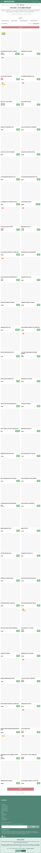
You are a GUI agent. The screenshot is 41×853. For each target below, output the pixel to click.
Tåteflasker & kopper (34, 20)
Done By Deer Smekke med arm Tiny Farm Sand (28, 603)
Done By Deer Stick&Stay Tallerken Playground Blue (9, 628)
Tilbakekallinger (4, 818)
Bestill (17, 53)
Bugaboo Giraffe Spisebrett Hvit (26, 428)
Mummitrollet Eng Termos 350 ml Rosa (7, 578)
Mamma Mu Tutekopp (24, 528)
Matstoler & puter (5, 20)
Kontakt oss (3, 815)
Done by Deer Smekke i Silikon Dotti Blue (7, 378)
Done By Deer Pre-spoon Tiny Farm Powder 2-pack (8, 403)
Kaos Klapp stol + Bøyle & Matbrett (6, 101)
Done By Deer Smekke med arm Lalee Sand (7, 352)
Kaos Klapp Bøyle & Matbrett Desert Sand (28, 152)
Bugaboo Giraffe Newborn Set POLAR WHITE (28, 302)
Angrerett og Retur (4, 808)
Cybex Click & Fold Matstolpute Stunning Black (28, 127)
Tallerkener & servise (24, 20)
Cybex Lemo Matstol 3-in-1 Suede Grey (27, 628)
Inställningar (18, 850)
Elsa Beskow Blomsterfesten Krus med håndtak (8, 503)
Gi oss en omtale (4, 807)
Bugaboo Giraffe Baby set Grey (5, 327)
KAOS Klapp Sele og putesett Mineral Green (8, 152)
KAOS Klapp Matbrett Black (25, 728)
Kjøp (18, 104)
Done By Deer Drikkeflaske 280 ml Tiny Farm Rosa (8, 478)
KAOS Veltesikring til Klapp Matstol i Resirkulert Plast (10, 428)
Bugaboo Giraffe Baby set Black (26, 703)
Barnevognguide (4, 809)
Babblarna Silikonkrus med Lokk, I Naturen (7, 678)
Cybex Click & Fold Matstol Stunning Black (28, 678)
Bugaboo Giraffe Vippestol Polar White (27, 653)
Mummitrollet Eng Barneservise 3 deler (7, 127)
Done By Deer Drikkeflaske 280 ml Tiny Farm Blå (28, 478)
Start (18, 4)
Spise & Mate (22, 4)
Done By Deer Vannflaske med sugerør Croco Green (9, 277)
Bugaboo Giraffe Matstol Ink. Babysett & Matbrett (9, 51)
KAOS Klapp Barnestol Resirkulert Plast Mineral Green (10, 252)
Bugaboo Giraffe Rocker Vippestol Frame (7, 453)
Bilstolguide (3, 804)
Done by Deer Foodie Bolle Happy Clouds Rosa (28, 453)
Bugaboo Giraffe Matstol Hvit (26, 226)
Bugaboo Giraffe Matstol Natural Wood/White (28, 252)
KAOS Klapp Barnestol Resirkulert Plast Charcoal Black (10, 703)
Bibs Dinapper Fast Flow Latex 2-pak (27, 553)
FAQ (2, 812)
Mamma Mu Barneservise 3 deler (6, 528)
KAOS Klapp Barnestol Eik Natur (26, 201)
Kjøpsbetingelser (4, 814)
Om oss (2, 817)
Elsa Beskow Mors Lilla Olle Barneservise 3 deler (9, 201)
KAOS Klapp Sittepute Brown (25, 403)
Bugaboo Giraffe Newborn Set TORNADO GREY (8, 302)
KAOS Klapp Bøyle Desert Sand (26, 101)
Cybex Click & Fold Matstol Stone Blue (7, 226)
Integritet (3, 813)
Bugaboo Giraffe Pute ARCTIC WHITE (26, 378)
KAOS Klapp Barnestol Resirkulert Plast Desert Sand (29, 780)
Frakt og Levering (4, 805)
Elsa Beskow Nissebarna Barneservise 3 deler (8, 177)
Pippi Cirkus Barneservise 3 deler (6, 553)
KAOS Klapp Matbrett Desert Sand (6, 76)
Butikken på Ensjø (4, 810)
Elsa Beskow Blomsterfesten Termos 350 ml (8, 603)
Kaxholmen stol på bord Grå (5, 653)
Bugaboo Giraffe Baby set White (26, 277)
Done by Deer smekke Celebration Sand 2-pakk (28, 578)
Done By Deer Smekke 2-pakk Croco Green (27, 503)
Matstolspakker (14, 20)
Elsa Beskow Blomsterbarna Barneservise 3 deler (29, 177)
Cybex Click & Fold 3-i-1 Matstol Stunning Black (29, 754)
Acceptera (23, 850)
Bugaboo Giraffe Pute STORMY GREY (26, 51)
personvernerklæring (30, 848)
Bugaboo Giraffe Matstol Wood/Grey (6, 780)
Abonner (33, 826)
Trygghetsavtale (4, 819)
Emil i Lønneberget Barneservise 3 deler (27, 76)
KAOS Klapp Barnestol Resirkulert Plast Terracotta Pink (30, 327)
